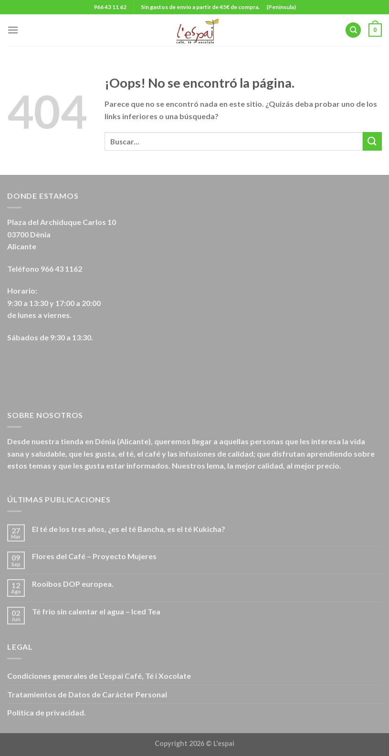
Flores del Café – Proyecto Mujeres (94, 556)
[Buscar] (353, 30)
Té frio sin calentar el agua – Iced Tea (96, 611)
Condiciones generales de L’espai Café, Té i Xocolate (99, 675)
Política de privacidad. (46, 712)
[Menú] (13, 29)
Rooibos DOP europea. (73, 583)
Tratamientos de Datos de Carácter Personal (87, 694)
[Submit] (372, 141)
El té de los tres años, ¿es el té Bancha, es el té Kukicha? (128, 528)
